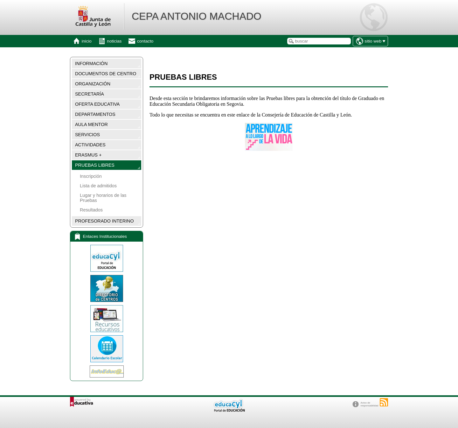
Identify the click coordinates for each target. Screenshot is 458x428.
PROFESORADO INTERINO (104, 221)
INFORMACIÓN (91, 63)
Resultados (91, 209)
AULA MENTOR (91, 124)
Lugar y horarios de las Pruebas (103, 198)
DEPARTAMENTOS (95, 114)
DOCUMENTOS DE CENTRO (105, 73)
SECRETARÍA (89, 94)
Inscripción (91, 176)
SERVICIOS (87, 134)
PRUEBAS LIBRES (94, 165)
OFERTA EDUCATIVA (97, 104)
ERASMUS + (88, 154)
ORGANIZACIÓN (92, 83)
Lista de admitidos (98, 185)
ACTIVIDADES (90, 144)
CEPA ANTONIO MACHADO (196, 16)
